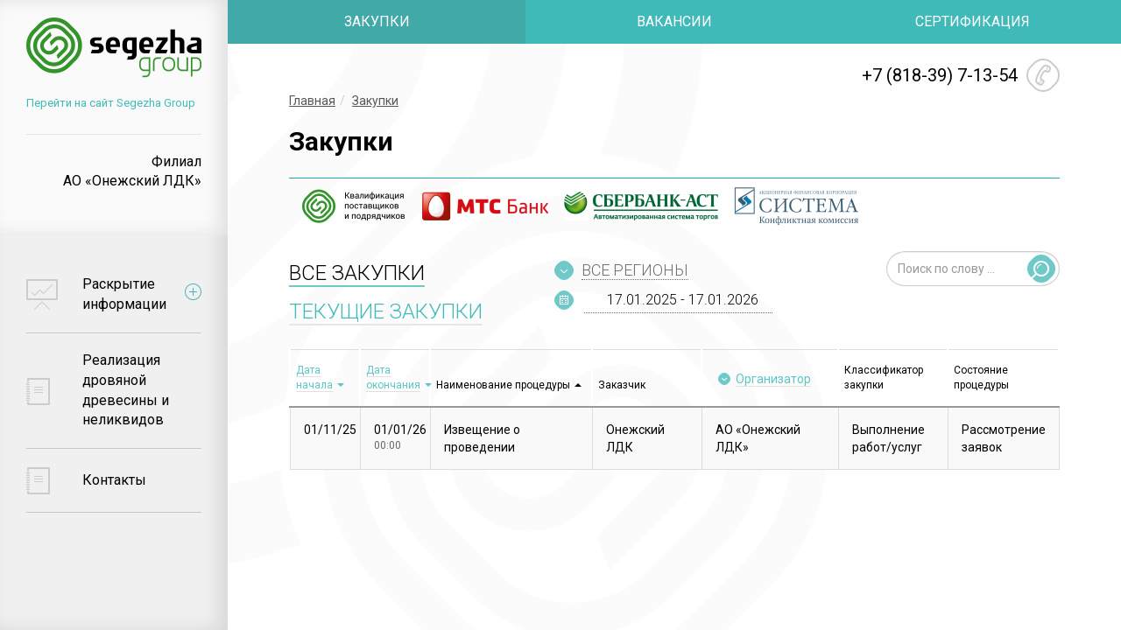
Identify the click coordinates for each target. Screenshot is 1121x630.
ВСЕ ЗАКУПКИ (357, 273)
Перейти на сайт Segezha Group (110, 102)
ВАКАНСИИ (674, 21)
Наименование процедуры (503, 385)
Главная (312, 101)
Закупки (375, 101)
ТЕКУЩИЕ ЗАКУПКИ (386, 311)
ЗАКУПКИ (377, 21)
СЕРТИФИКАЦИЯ (972, 21)
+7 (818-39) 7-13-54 (940, 75)
